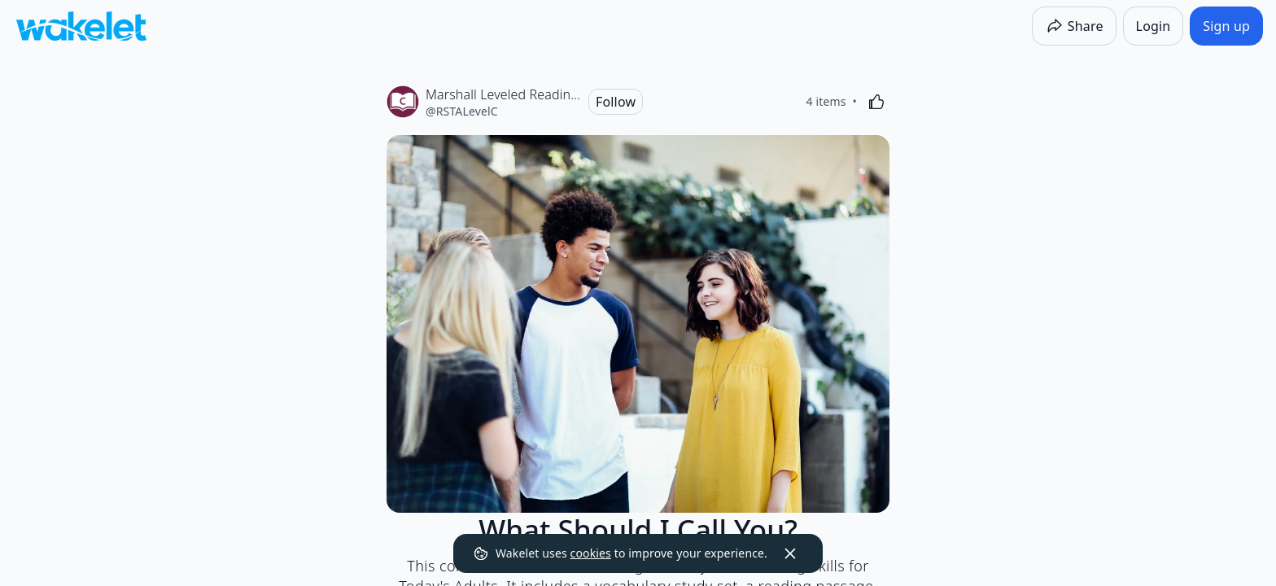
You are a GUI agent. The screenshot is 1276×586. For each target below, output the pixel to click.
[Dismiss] (790, 553)
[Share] (1074, 26)
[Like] (876, 102)
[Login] (1153, 26)
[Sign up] (1226, 26)
